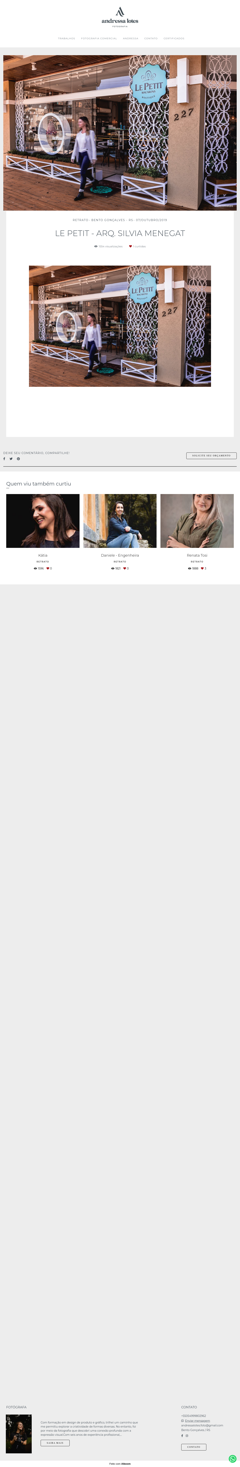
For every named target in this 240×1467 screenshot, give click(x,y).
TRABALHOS (66, 38)
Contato (193, 1447)
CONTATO (151, 38)
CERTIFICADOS (174, 38)
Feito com (120, 1463)
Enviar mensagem (197, 1420)
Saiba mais (55, 1443)
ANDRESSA (130, 38)
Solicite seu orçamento (211, 455)
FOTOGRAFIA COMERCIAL (99, 38)
